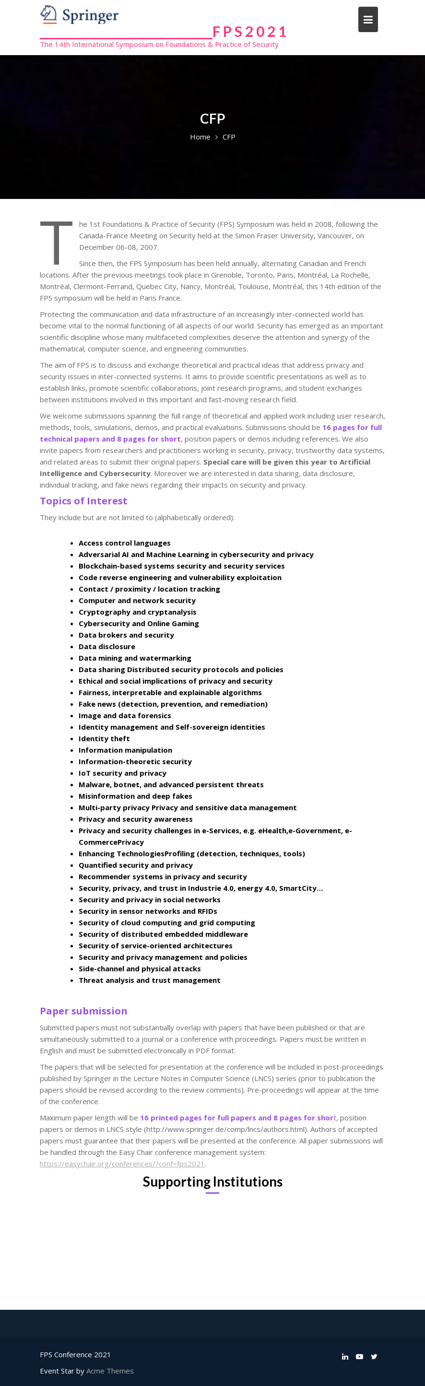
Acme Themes (110, 1370)
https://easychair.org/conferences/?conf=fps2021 (122, 1163)
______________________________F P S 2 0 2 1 (163, 31)
